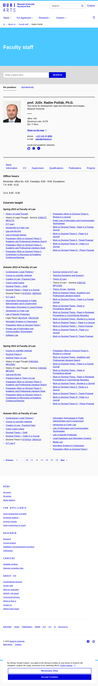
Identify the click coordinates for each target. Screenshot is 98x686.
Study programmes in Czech (14, 525)
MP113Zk (57, 286)
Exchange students (10, 518)
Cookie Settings (68, 671)
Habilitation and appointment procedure (18, 547)
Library (17, 627)
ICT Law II (10, 297)
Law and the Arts (13, 231)
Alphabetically (27, 87)
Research (9, 533)
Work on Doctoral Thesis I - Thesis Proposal (73, 326)
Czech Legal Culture (15, 283)
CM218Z (42, 368)
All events (7, 492)
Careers (9, 558)
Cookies (18, 644)
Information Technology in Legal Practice (24, 307)
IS (55, 627)
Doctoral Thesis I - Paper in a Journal (22, 290)
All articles (7, 496)
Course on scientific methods (19, 275)
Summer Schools (10, 522)
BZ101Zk (23, 318)
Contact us (7, 605)
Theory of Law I (60, 279)
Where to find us (9, 601)
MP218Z (9, 371)
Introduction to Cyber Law (17, 228)
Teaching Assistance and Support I (68, 275)
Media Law (58, 442)
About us (9, 576)
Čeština (91, 5)
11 (32, 460)
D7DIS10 (27, 293)
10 (27, 460)
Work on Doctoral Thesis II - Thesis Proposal (73, 240)
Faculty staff (8, 586)
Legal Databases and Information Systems (72, 438)
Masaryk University (16, 641)
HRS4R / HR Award (11, 593)
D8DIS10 (36, 293)
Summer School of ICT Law (65, 272)
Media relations (9, 500)
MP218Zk (10, 364)
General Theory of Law (16, 358)
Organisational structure (12, 582)
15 (52, 460)
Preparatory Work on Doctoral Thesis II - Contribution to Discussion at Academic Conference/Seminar (24, 254)
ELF (44, 627)
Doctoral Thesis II (14, 354)
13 (42, 460)
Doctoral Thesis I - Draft (16, 286)
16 (57, 460)
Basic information (11, 166)
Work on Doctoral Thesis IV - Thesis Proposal (73, 250)
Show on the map (37, 130)
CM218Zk (33, 361)
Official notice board (11, 609)
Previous (8, 460)
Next (64, 460)
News (6, 486)
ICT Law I (10, 224)
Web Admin (7, 644)
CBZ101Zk (33, 318)
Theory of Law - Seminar (64, 289)
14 (47, 460)
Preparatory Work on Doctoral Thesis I (23, 325)
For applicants (14, 508)
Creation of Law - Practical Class (20, 279)
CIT (49, 627)
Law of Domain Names (16, 235)
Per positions (9, 87)
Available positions (10, 564)
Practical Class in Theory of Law (20, 378)
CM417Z (42, 218)
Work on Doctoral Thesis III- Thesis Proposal (73, 336)
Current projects (9, 543)
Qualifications (56, 168)
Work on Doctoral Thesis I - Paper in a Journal (74, 322)
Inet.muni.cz (63, 627)
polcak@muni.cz (44, 139)
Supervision (38, 168)
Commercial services (11, 597)
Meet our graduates (11, 590)
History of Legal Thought (17, 214)
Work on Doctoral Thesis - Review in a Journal (74, 319)
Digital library (27, 627)
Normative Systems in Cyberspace (21, 321)
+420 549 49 (44, 136)
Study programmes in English (15, 514)
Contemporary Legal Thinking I (20, 272)
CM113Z (81, 283)
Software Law (12, 335)
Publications (75, 168)
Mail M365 (7, 627)
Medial (37, 627)
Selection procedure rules (13, 568)
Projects (91, 168)
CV (24, 168)
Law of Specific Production (18, 314)
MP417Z (9, 220)
